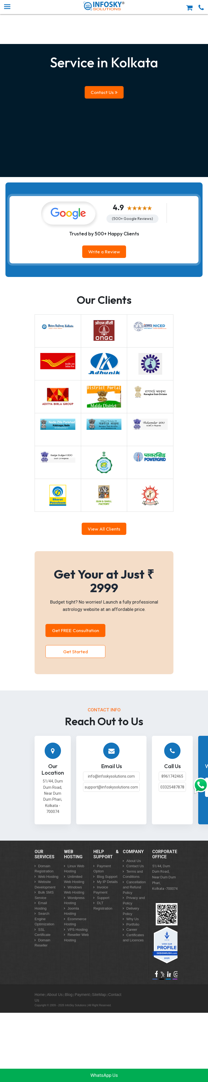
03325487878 (172, 787)
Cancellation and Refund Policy (134, 887)
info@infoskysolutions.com (111, 776)
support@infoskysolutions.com (111, 787)
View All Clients (104, 529)
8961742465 (172, 776)
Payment (82, 994)
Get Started (75, 651)
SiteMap (99, 994)
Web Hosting (48, 877)
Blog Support (107, 877)
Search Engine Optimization (44, 918)
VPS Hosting (78, 930)
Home (40, 994)
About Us (133, 861)
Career (131, 930)
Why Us (132, 919)
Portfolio (132, 924)
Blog (68, 994)
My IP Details (107, 882)
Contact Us (104, 92)
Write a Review (104, 251)
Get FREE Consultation (75, 630)
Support (103, 898)
